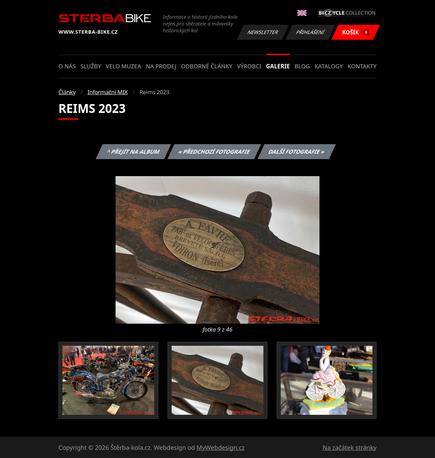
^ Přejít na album (133, 151)
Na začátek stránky (350, 447)
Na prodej (161, 66)
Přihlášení (310, 32)
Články (67, 92)
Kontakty (362, 66)
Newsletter (262, 32)
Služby (91, 66)
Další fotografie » (297, 151)
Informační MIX (108, 92)
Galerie (278, 66)
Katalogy (329, 66)
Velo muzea (123, 66)
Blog (302, 66)
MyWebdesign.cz (220, 447)
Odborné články (206, 66)
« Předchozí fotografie (214, 151)
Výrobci (249, 66)
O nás (67, 66)
